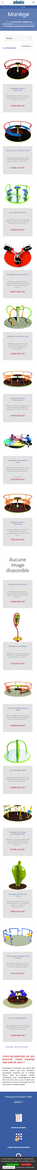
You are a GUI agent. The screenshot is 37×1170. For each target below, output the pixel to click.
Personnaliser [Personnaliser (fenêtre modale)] (9, 1167)
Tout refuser (26, 1164)
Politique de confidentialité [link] (25, 1167)
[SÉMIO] (18, 2)
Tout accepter (12, 1164)
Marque (9, 38)
